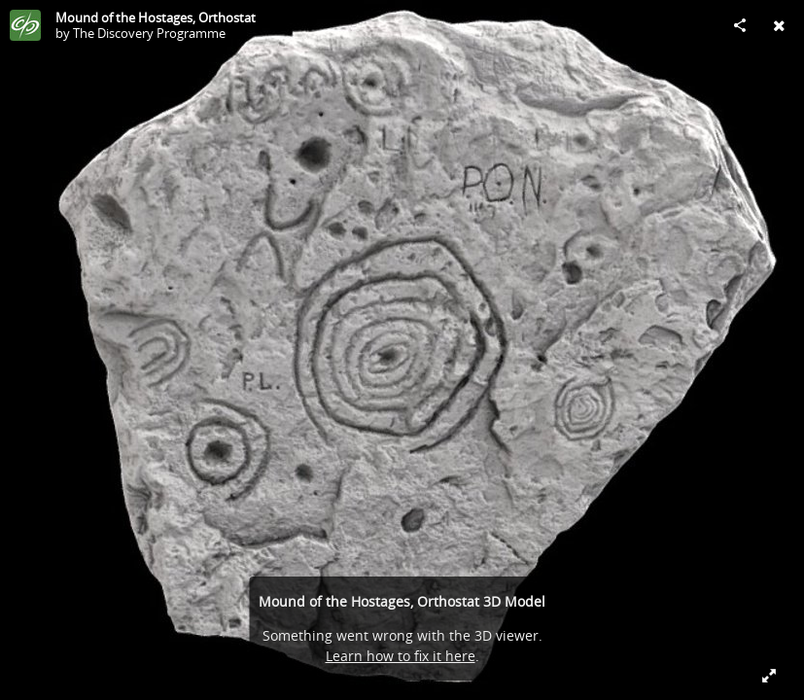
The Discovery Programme (149, 33)
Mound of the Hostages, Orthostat (155, 17)
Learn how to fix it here (400, 656)
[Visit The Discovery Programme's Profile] (25, 25)
